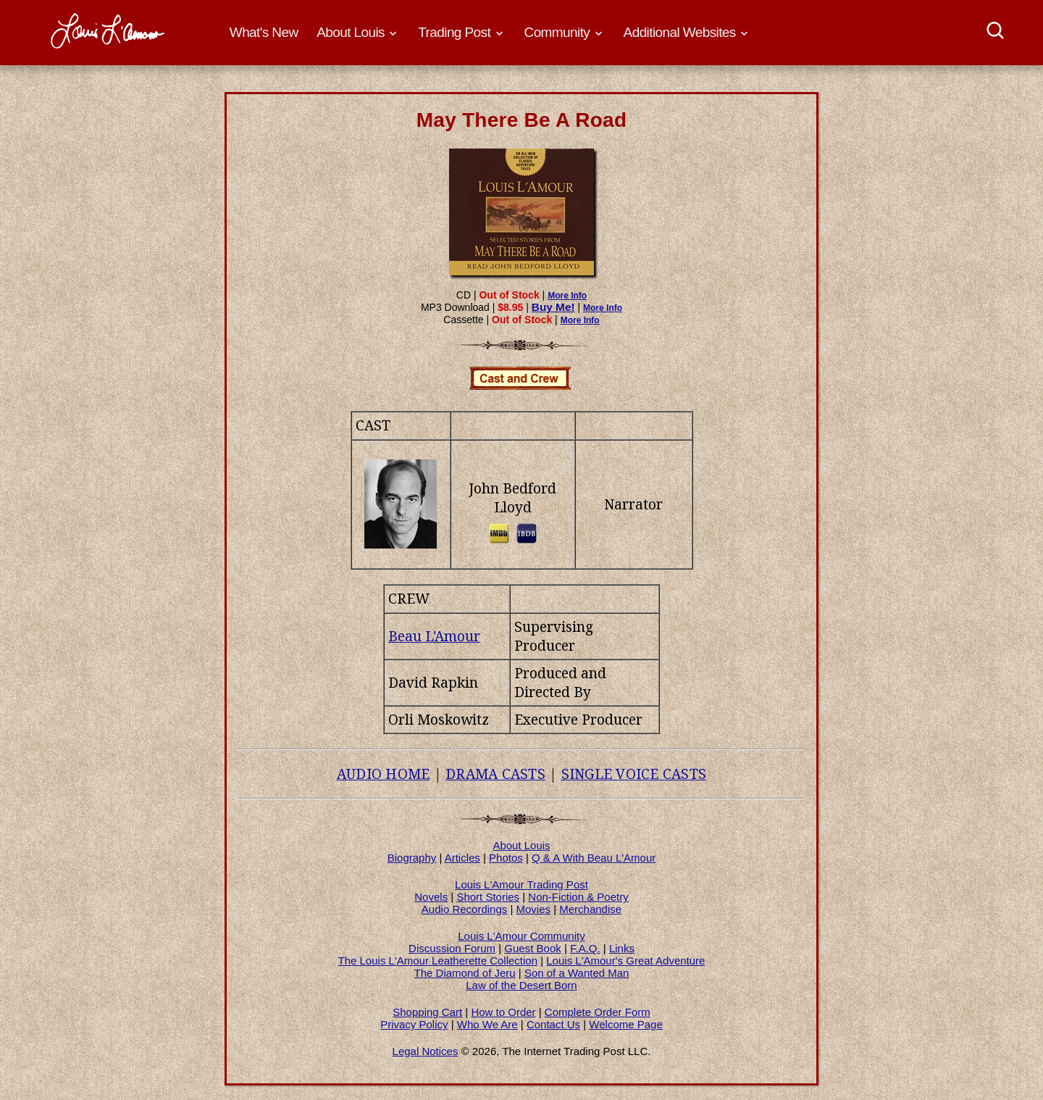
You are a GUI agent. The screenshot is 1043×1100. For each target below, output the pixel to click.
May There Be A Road (521, 120)
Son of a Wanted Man (576, 973)
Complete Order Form (597, 1012)
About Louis (521, 845)
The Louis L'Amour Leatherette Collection (438, 960)
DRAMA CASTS (495, 773)
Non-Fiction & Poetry (578, 897)
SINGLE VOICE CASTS (634, 773)
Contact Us (553, 1024)
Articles (462, 857)
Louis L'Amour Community (521, 936)
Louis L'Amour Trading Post (521, 884)
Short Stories (487, 897)
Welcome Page (625, 1024)
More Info (567, 296)
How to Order (503, 1012)
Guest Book (532, 948)
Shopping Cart (427, 1012)
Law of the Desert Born (521, 985)
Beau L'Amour (434, 636)
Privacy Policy (414, 1024)
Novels (431, 897)
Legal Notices (425, 1051)
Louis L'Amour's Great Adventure (625, 960)
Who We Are (487, 1024)
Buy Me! (553, 307)
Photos (506, 857)
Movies (533, 909)
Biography (412, 857)
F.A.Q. (585, 948)
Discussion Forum (452, 948)
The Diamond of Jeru (465, 973)
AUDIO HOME (383, 773)
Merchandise (590, 909)
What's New (264, 32)
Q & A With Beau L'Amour (593, 857)
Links (621, 948)
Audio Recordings (464, 909)
